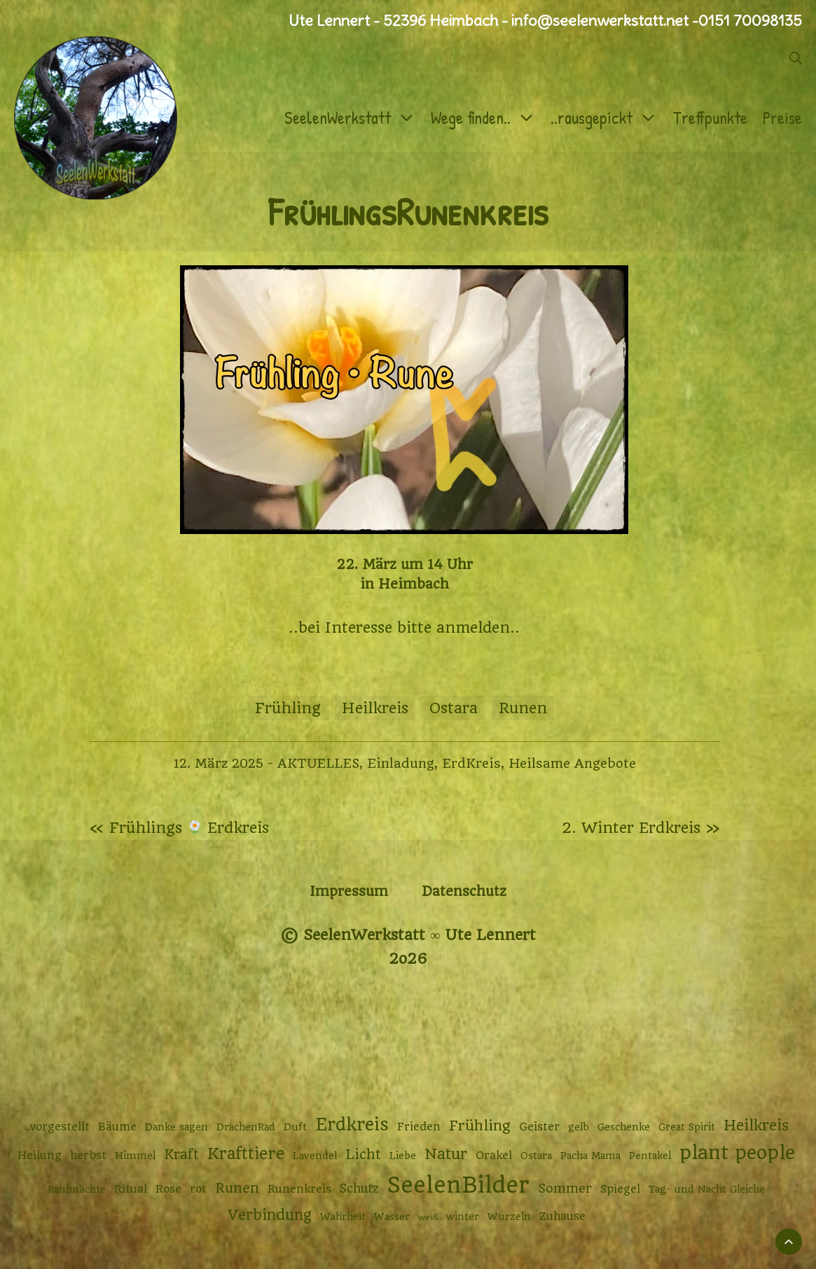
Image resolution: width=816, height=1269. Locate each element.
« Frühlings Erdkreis (179, 827)
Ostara (453, 708)
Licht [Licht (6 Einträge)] (363, 1155)
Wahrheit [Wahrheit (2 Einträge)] (343, 1216)
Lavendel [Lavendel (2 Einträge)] (315, 1155)
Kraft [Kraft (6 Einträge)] (181, 1155)
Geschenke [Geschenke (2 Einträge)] (623, 1127)
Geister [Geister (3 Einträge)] (539, 1127)
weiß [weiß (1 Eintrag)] (428, 1217)
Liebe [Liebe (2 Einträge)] (402, 1155)
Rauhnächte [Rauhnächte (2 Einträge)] (77, 1189)
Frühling (288, 708)
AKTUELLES (318, 763)
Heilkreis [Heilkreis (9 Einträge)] (756, 1125)
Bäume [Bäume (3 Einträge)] (117, 1127)
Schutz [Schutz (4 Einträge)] (359, 1189)
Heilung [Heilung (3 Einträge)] (40, 1155)
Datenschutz (464, 891)
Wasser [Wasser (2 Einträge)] (392, 1216)
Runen (523, 708)
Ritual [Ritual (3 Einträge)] (130, 1189)
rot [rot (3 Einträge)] (198, 1189)
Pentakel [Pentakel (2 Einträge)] (650, 1155)
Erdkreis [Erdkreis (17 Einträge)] (352, 1124)
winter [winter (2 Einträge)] (462, 1216)
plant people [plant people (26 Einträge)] (737, 1153)
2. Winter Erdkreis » (641, 827)
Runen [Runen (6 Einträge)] (237, 1188)
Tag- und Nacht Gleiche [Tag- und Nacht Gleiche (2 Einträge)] (707, 1189)
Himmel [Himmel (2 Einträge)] (135, 1155)
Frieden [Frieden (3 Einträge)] (419, 1127)
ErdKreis (471, 763)
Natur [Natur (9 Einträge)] (445, 1154)
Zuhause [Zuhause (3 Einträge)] (562, 1216)
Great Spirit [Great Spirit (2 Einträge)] (686, 1127)
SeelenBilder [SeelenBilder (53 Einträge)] (458, 1185)
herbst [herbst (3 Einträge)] (88, 1155)
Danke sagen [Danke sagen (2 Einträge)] (176, 1127)
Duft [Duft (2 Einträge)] (295, 1127)
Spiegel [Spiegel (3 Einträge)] (620, 1189)
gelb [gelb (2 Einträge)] (578, 1127)
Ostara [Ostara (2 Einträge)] (536, 1155)
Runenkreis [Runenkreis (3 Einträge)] (299, 1189)
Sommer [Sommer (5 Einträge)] (565, 1188)
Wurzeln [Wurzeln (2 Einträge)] (509, 1216)
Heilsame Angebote (572, 763)
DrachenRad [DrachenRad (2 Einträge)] (245, 1127)
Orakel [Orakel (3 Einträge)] (494, 1155)
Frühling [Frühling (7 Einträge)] (480, 1126)
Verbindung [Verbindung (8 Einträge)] (270, 1215)
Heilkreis (375, 708)
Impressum (349, 891)
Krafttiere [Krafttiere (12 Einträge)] (245, 1153)
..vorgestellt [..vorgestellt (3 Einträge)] (57, 1127)
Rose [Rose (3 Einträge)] (168, 1189)
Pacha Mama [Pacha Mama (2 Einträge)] (590, 1155)
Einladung (400, 763)
